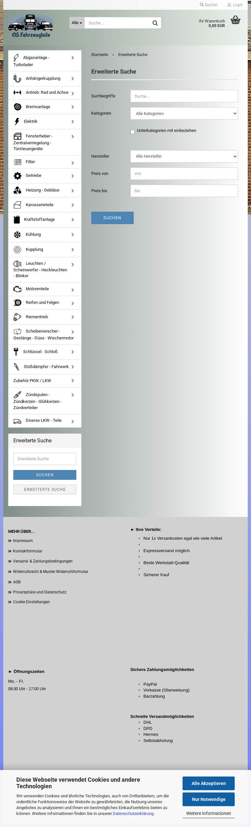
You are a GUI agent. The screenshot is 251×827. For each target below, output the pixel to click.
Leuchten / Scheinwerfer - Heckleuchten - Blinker (40, 273)
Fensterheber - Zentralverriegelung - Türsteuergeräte (32, 145)
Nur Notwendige (209, 799)
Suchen (112, 221)
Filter (24, 166)
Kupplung (28, 254)
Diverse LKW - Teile (37, 424)
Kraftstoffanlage (34, 224)
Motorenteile (31, 293)
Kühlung (27, 239)
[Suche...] (77, 23)
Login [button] (235, 5)
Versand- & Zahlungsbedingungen (43, 565)
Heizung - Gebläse (36, 194)
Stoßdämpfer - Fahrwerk (41, 370)
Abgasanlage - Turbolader (31, 64)
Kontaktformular (27, 554)
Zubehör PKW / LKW (32, 384)
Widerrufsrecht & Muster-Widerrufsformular (50, 575)
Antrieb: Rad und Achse (40, 96)
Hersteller (100, 159)
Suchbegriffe (103, 99)
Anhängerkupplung (36, 82)
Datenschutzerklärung (133, 813)
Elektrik (25, 125)
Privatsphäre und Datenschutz (39, 595)
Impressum (23, 544)
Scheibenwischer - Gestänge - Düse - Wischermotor (43, 338)
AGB (17, 585)
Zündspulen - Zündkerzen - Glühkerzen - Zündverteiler (37, 404)
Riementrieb (30, 321)
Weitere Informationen (208, 813)
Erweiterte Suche (45, 493)
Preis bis (99, 194)
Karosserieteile (33, 208)
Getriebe (27, 180)
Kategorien (101, 116)
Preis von (99, 177)
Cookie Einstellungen (31, 605)
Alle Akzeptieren (209, 783)
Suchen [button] (209, 5)
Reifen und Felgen (36, 306)
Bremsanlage (31, 110)
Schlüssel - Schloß (35, 355)
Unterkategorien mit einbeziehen (166, 134)
